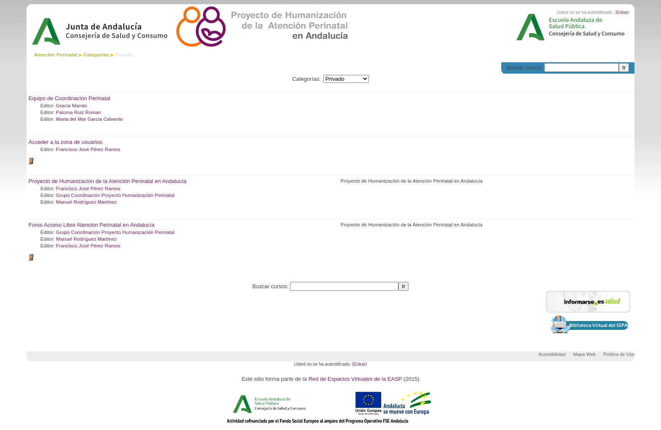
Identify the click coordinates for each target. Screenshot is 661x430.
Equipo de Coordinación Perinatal (69, 98)
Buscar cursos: (526, 67)
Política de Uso (618, 354)
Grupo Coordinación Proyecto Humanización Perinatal (115, 195)
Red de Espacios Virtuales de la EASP (355, 379)
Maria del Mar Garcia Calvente (89, 119)
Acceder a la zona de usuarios (65, 142)
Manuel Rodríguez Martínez (86, 201)
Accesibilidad (551, 354)
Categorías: (306, 79)
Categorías (96, 54)
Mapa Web (584, 354)
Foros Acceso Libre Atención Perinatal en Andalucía (91, 225)
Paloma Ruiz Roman (78, 112)
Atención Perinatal (56, 54)
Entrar (622, 12)
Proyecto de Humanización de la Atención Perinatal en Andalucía (107, 181)
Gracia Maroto (71, 105)
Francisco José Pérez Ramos (88, 149)
